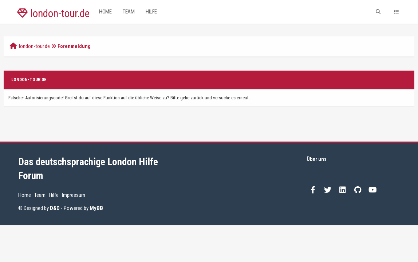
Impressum (73, 195)
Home (105, 11)
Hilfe (151, 11)
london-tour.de (53, 13)
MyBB (96, 208)
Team (128, 11)
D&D (55, 208)
